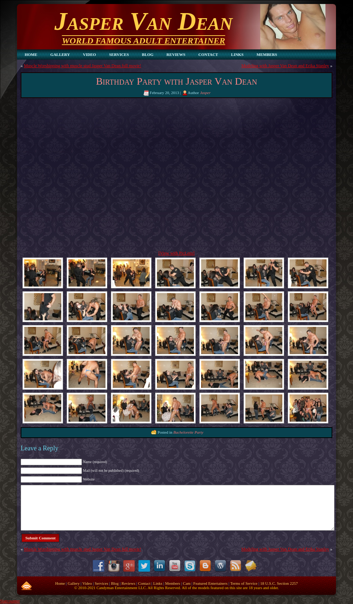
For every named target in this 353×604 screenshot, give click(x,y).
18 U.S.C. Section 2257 (279, 583)
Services (101, 583)
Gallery (74, 583)
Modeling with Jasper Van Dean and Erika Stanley (285, 65)
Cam (187, 583)
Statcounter (10, 601)
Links (157, 583)
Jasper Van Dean (143, 21)
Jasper (205, 92)
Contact (144, 583)
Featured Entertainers (210, 583)
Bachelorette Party (188, 432)
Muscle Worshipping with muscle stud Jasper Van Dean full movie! (82, 65)
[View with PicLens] (176, 253)
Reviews (128, 583)
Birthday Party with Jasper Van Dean (176, 81)
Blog (115, 583)
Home (60, 583)
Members (172, 583)
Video (87, 583)
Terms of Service (243, 583)
